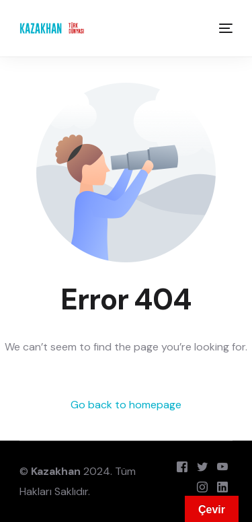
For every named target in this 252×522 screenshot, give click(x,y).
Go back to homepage (126, 405)
